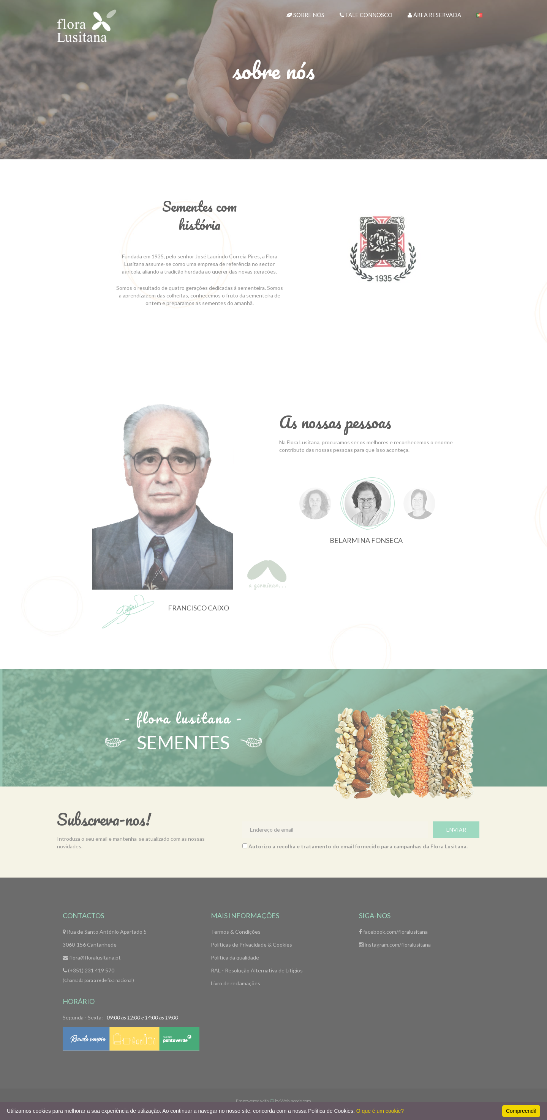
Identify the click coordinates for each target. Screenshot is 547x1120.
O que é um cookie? (380, 1111)
